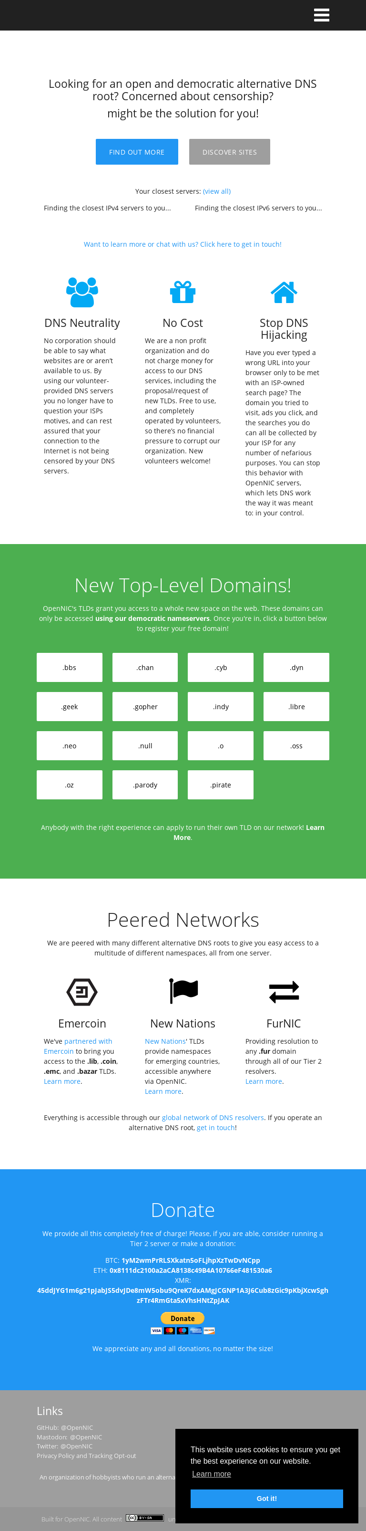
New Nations (165, 1041)
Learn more (62, 1081)
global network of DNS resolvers (213, 1117)
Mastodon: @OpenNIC (69, 1437)
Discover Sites (230, 152)
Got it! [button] (267, 1498)
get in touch (216, 1127)
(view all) (217, 191)
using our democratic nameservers (152, 618)
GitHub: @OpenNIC (65, 1427)
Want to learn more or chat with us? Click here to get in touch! (183, 244)
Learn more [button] (211, 1474)
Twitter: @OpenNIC (64, 1446)
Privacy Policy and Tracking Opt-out (87, 1455)
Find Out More (137, 152)
